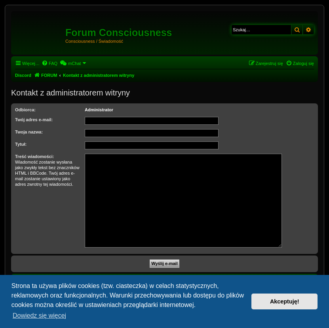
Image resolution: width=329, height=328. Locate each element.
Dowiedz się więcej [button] (39, 315)
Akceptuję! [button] (284, 301)
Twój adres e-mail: (34, 119)
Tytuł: (21, 144)
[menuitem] (49, 63)
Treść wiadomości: (34, 156)
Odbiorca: (25, 109)
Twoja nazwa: (29, 132)
